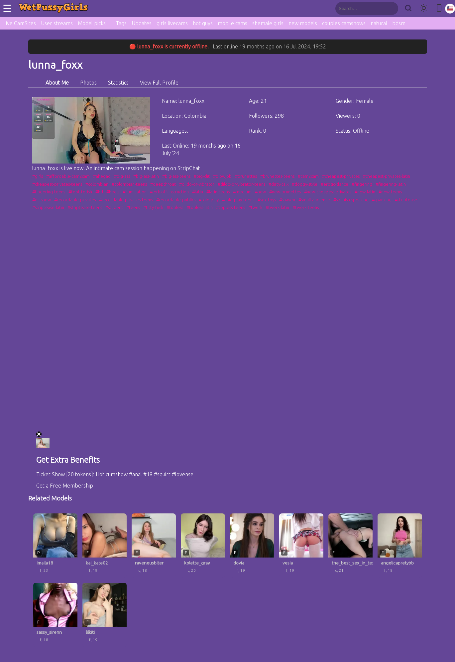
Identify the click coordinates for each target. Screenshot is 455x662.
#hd (99, 191)
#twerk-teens (305, 207)
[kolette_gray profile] (203, 545)
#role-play (209, 199)
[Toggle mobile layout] (439, 8)
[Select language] (450, 9)
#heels (112, 191)
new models (302, 23)
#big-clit (202, 176)
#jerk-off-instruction (169, 191)
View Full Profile (159, 83)
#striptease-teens (84, 207)
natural (379, 23)
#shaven (287, 199)
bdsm (398, 23)
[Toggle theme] (424, 8)
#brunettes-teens (277, 176)
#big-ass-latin (146, 176)
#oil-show (41, 199)
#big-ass (122, 176)
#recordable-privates (75, 199)
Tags (121, 23)
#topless (175, 207)
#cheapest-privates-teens (57, 184)
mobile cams (232, 23)
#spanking (382, 199)
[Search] (407, 8)
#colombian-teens (129, 184)
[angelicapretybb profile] (400, 545)
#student (114, 207)
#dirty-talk (278, 184)
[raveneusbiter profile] (154, 545)
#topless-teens (230, 207)
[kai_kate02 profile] (104, 545)
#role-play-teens (238, 199)
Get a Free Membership (64, 486)
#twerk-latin (277, 207)
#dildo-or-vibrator (196, 184)
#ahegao (102, 176)
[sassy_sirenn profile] (55, 615)
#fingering (362, 184)
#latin (197, 191)
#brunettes (246, 176)
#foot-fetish (80, 191)
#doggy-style (304, 184)
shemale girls (268, 23)
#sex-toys (267, 199)
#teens (133, 207)
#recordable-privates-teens (126, 199)
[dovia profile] (252, 545)
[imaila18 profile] (55, 545)
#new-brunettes (285, 191)
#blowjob (222, 176)
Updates (142, 23)
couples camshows (344, 23)
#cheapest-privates (341, 176)
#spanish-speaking (351, 199)
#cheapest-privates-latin (386, 176)
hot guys (203, 23)
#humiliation (135, 191)
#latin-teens (218, 191)
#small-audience (314, 199)
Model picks (92, 23)
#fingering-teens (48, 191)
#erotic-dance (334, 184)
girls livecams (172, 23)
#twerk (255, 207)
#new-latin (365, 191)
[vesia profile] (301, 545)
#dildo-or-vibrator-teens (241, 184)
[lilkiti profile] (104, 615)
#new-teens (390, 191)
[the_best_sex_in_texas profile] (350, 545)
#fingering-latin (391, 184)
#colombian (96, 184)
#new (260, 191)
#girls (37, 176)
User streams (57, 23)
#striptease (406, 199)
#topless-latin (199, 207)
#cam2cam (308, 176)
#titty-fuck (153, 207)
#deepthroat (163, 184)
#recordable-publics (175, 199)
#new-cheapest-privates (327, 191)
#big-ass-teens (176, 176)
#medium (242, 191)
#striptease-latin (48, 207)
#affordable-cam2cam (68, 176)
